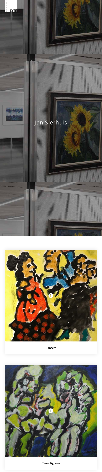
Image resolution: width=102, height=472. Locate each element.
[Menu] (94, 6)
